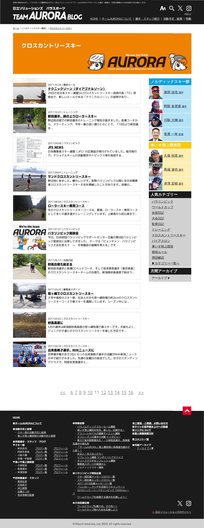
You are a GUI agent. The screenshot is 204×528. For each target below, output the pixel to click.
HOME (94, 19)
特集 (188, 19)
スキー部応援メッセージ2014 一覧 (96, 480)
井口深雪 (22, 488)
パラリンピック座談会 (63, 233)
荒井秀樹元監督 (25, 495)
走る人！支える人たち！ (90, 453)
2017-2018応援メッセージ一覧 (94, 483)
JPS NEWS (55, 147)
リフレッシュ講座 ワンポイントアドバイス (100, 457)
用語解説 (158, 257)
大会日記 (158, 218)
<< (63, 392)
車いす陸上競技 (162, 246)
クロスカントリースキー (61, 28)
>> (141, 392)
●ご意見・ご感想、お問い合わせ (150, 423)
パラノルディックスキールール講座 (96, 426)
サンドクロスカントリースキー (69, 176)
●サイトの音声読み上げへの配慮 (150, 426)
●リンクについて (141, 430)
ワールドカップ (162, 207)
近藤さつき (23, 491)
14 (117, 392)
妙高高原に (55, 323)
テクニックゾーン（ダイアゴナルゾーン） (77, 89)
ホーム (16, 28)
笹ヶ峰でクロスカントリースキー (71, 293)
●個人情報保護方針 (143, 433)
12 (103, 392)
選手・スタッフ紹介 (147, 19)
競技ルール (159, 252)
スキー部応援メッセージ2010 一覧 (96, 476)
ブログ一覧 (41, 448)
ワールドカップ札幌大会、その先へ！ (97, 506)
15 (124, 392)
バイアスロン (161, 241)
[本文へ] (187, 14)
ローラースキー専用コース (66, 206)
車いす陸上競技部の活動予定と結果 (36, 435)
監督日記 (158, 224)
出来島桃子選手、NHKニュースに (71, 350)
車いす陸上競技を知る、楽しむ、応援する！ (101, 430)
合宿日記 (158, 213)
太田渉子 (22, 484)
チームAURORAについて (117, 19)
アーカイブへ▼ (145, 448)
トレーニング (161, 229)
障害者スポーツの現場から (91, 464)
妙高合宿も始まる (60, 264)
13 (110, 392)
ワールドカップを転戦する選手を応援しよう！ (102, 497)
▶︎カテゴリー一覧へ (165, 263)
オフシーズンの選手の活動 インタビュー (99, 436)
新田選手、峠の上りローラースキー (72, 116)
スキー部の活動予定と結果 (31, 432)
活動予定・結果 (172, 19)
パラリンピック (162, 201)
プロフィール (61, 448)
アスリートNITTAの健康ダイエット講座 (98, 433)
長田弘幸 (22, 481)
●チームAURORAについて (27, 423)
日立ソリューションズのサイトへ (171, 512)
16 (130, 392)
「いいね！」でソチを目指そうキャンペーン (101, 486)
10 (90, 392)
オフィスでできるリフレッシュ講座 (96, 460)
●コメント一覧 (140, 439)
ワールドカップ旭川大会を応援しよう (97, 509)
